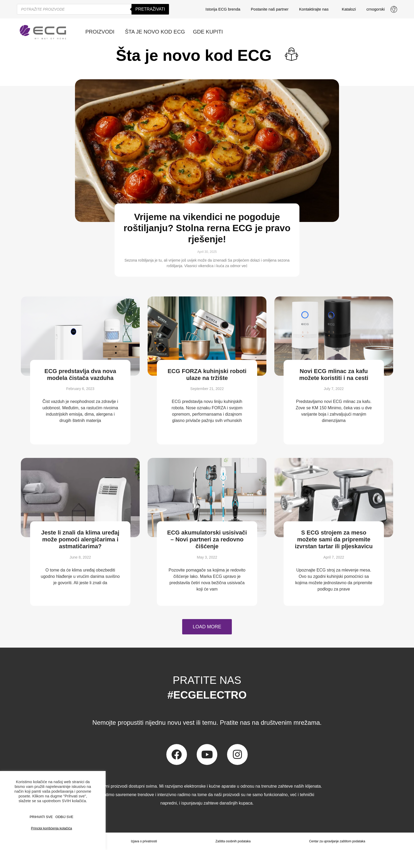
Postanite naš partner (270, 9)
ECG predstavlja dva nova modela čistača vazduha (80, 374)
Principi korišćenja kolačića (51, 828)
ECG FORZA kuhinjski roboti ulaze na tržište (207, 374)
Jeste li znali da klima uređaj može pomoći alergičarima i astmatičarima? (80, 539)
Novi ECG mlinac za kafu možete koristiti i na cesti (333, 374)
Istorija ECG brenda (222, 9)
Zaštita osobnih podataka (233, 841)
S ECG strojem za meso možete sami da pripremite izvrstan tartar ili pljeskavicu (334, 539)
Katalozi (349, 9)
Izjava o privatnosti (144, 841)
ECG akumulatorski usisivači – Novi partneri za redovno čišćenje (207, 539)
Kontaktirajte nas (315, 9)
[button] (207, 626)
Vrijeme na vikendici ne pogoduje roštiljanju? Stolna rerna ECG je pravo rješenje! (207, 228)
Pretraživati (150, 9)
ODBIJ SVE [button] (64, 817)
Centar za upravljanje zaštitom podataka (337, 841)
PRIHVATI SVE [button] (41, 817)
